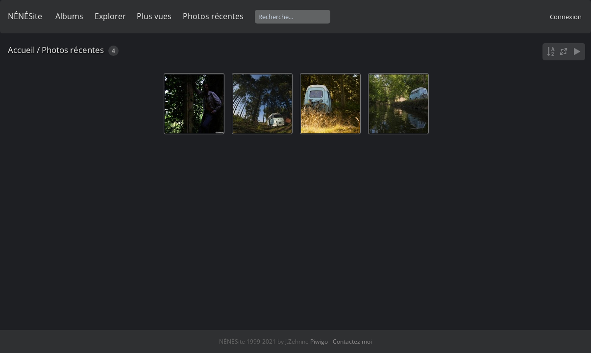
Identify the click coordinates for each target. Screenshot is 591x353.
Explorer (110, 16)
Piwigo (319, 341)
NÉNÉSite (25, 16)
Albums (69, 16)
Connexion (566, 16)
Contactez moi (352, 341)
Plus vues (154, 16)
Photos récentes (213, 16)
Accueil (21, 49)
